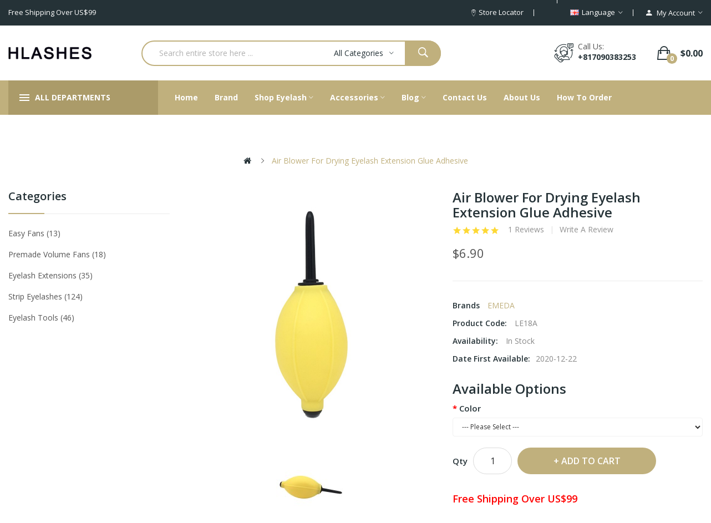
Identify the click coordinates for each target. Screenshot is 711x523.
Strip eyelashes (45, 296)
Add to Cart (591, 461)
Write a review (586, 229)
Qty (460, 460)
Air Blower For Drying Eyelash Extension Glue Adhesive (370, 160)
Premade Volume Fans (57, 254)
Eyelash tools (41, 317)
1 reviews (526, 229)
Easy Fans (34, 233)
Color (470, 408)
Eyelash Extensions (50, 275)
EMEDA (501, 305)
